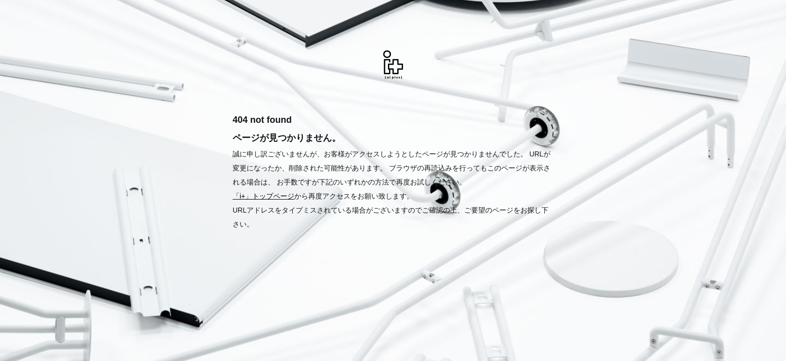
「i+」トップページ (263, 196)
